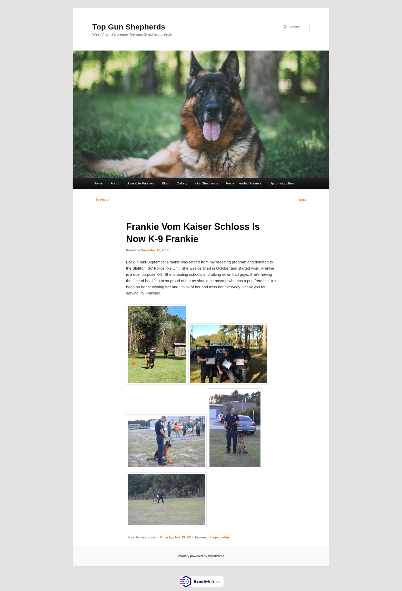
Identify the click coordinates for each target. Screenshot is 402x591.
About (114, 183)
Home (98, 183)
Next (304, 200)
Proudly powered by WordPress (201, 556)
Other (164, 537)
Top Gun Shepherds (128, 27)
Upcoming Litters (282, 183)
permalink (222, 537)
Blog (165, 183)
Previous (100, 200)
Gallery (182, 183)
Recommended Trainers (244, 183)
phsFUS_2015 (183, 537)
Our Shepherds (206, 183)
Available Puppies (140, 183)
